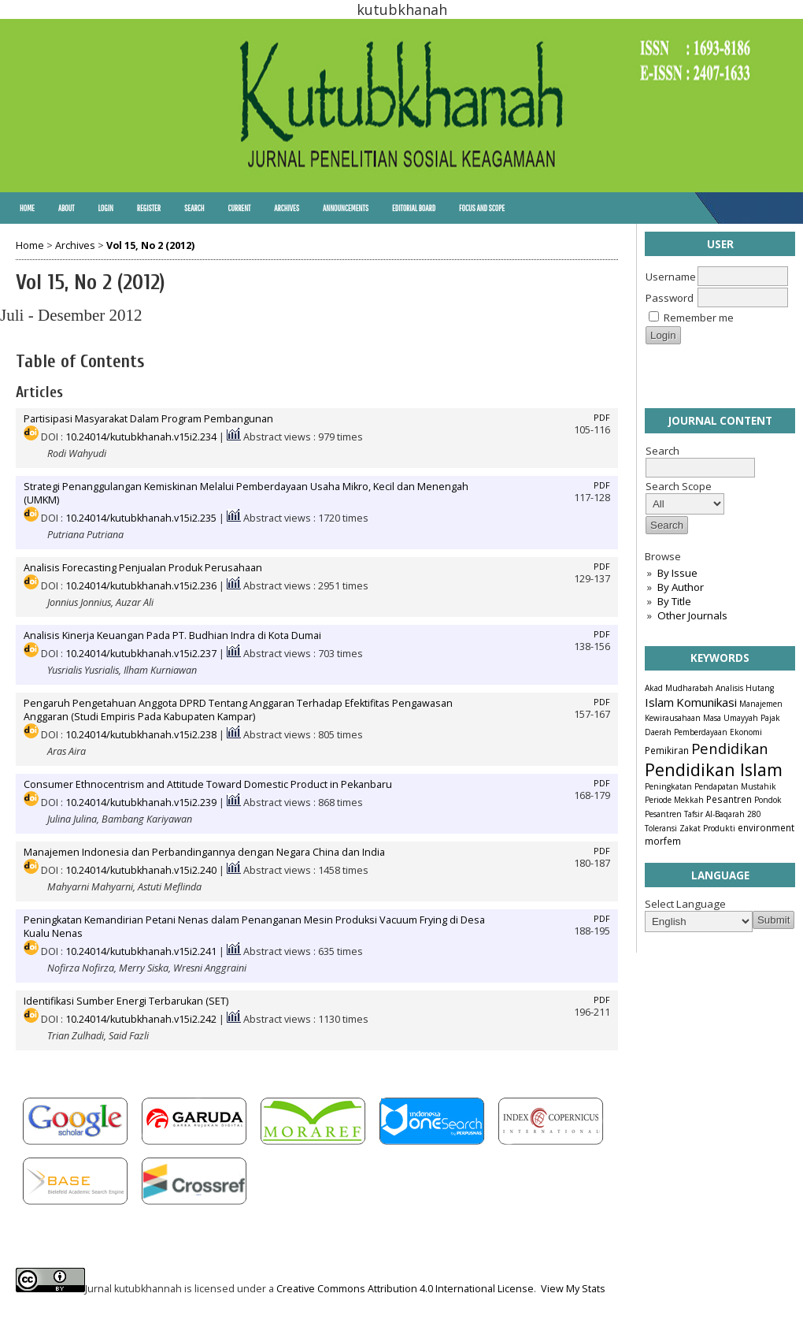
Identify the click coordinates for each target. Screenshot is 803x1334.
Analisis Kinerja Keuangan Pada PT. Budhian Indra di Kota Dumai (172, 635)
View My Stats (573, 1288)
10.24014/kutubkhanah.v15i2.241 (140, 951)
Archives (286, 208)
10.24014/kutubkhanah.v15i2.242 (140, 1019)
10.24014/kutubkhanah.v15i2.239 (140, 802)
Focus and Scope (482, 208)
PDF (602, 417)
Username (671, 276)
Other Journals (692, 615)
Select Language (685, 904)
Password (670, 298)
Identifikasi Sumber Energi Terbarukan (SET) (126, 1001)
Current (239, 208)
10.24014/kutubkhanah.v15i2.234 (140, 437)
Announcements (345, 208)
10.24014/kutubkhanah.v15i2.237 (140, 653)
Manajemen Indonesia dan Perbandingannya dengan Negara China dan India (204, 852)
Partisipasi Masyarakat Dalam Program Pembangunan (148, 418)
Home (27, 208)
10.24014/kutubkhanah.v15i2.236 (140, 586)
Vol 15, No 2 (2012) (150, 245)
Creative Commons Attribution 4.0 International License (405, 1288)
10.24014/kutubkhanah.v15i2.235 (140, 518)
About (66, 208)
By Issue (677, 573)
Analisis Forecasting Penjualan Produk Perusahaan (143, 567)
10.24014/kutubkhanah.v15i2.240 (140, 870)
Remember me (699, 317)
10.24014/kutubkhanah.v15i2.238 (140, 734)
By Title (674, 601)
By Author (680, 587)
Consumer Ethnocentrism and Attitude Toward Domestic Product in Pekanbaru (208, 784)
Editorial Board (413, 208)
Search (194, 208)
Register (149, 208)
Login (105, 208)
